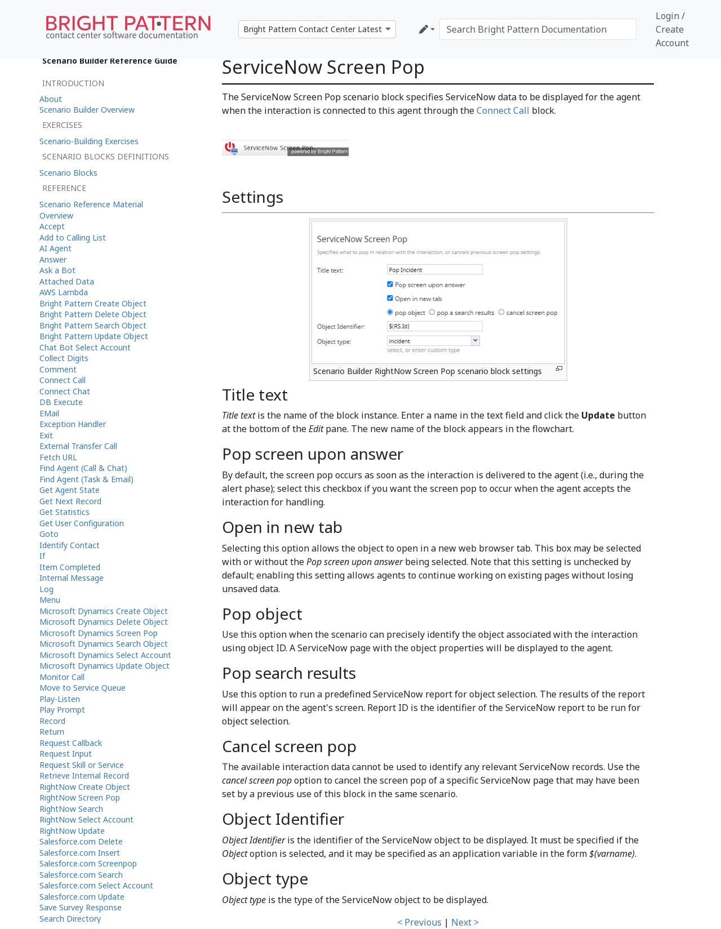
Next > (465, 922)
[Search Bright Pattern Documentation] (538, 29)
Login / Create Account (672, 29)
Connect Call (503, 110)
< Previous (419, 922)
